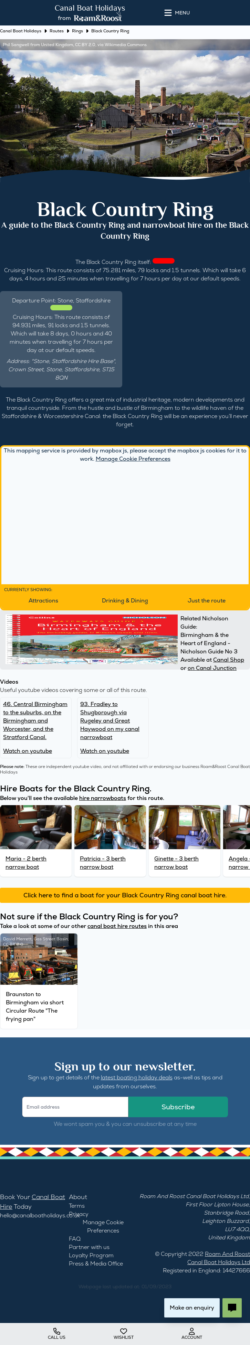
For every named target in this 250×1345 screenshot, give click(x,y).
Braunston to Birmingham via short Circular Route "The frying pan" (35, 1007)
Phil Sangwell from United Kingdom (38, 44)
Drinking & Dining (125, 600)
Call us (56, 1334)
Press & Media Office (96, 1263)
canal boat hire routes (117, 926)
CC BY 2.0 (85, 44)
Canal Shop (228, 659)
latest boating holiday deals (137, 1077)
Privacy (78, 1214)
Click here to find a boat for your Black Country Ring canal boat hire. (125, 895)
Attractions (43, 600)
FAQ (75, 1238)
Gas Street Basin (51, 939)
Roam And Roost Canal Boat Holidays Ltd (194, 1196)
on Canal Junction (212, 668)
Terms (77, 1205)
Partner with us (89, 1247)
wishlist (124, 1334)
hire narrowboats (102, 798)
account (191, 1334)
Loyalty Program (91, 1255)
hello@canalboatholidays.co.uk (40, 1215)
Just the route (207, 600)
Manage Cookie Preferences (133, 458)
